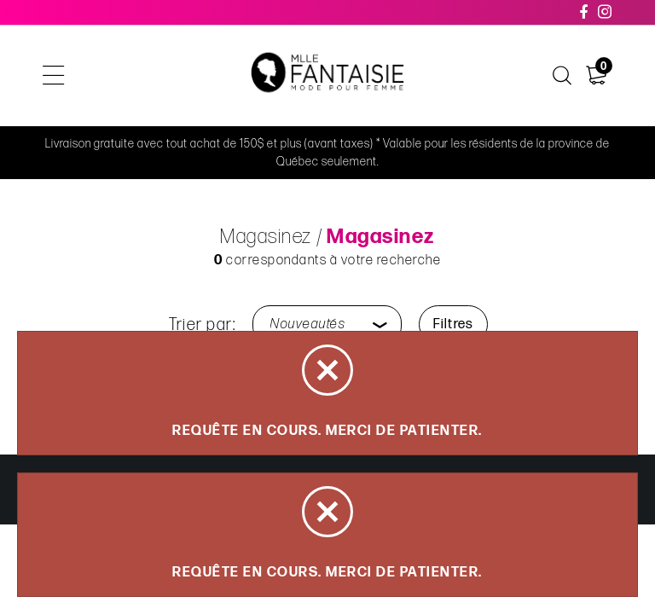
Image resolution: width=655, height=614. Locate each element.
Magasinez (266, 236)
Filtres (453, 324)
